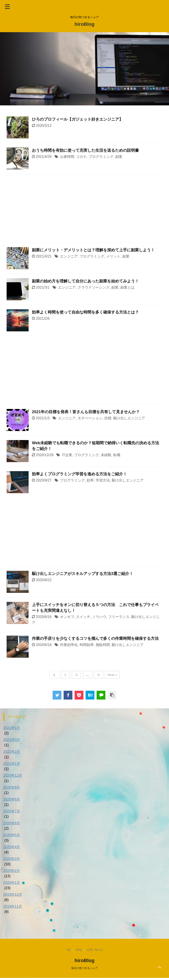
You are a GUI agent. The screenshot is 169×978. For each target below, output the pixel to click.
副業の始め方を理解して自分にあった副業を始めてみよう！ (85, 281)
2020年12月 (12, 775)
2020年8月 (11, 799)
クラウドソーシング (93, 287)
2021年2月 (11, 752)
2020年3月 (11, 859)
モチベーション (90, 418)
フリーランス (118, 617)
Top (68, 949)
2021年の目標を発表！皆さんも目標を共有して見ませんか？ (86, 412)
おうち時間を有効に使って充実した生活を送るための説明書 (85, 150)
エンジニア (69, 256)
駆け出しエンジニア (129, 418)
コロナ (81, 157)
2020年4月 (11, 847)
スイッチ (83, 617)
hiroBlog (84, 24)
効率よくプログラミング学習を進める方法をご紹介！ (79, 474)
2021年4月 (11, 728)
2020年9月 (11, 787)
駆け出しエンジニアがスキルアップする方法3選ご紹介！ (82, 573)
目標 (107, 418)
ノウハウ (99, 617)
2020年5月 (11, 835)
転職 (116, 455)
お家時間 (67, 157)
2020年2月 (11, 871)
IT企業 (67, 455)
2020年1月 (11, 883)
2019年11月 (12, 906)
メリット (113, 256)
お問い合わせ (95, 949)
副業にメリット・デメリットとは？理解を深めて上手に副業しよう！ (93, 250)
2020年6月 (11, 823)
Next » (112, 675)
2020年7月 (11, 811)
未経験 (106, 455)
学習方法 (103, 480)
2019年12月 (12, 894)
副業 (118, 157)
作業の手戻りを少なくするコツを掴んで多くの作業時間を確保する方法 (95, 638)
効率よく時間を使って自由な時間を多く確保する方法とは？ (85, 312)
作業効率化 (69, 645)
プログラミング (101, 157)
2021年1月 (11, 763)
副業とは (127, 287)
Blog (78, 949)
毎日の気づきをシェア (84, 968)
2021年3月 (11, 740)
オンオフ (67, 617)
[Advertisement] (84, 209)
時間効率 (87, 645)
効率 (90, 480)
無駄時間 (103, 645)
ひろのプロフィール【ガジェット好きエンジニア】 (77, 119)
